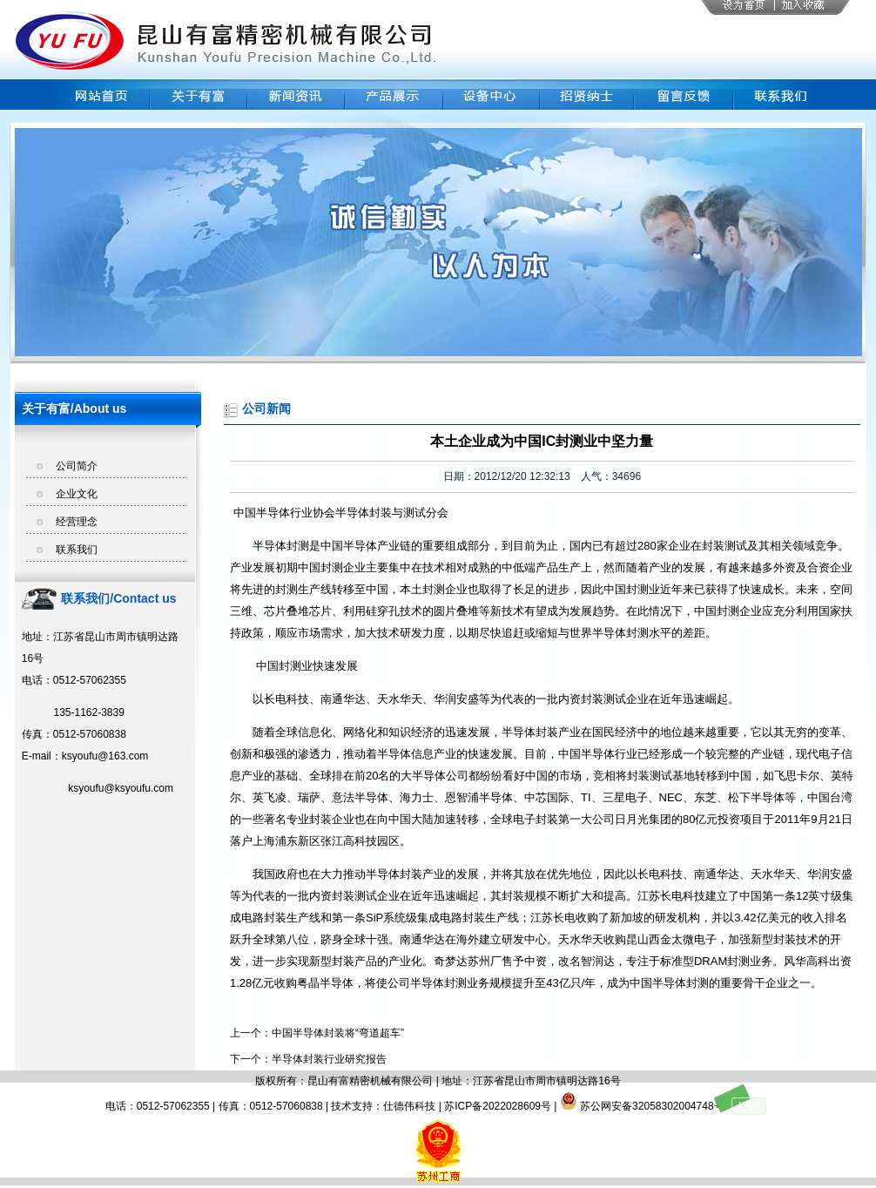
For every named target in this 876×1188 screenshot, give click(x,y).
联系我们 (77, 549)
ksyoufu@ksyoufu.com (97, 788)
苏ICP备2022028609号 (497, 1106)
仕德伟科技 (409, 1106)
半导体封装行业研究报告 (329, 1059)
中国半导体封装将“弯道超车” (338, 1033)
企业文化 (77, 494)
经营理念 (77, 522)
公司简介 (77, 466)
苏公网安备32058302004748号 (642, 1106)
